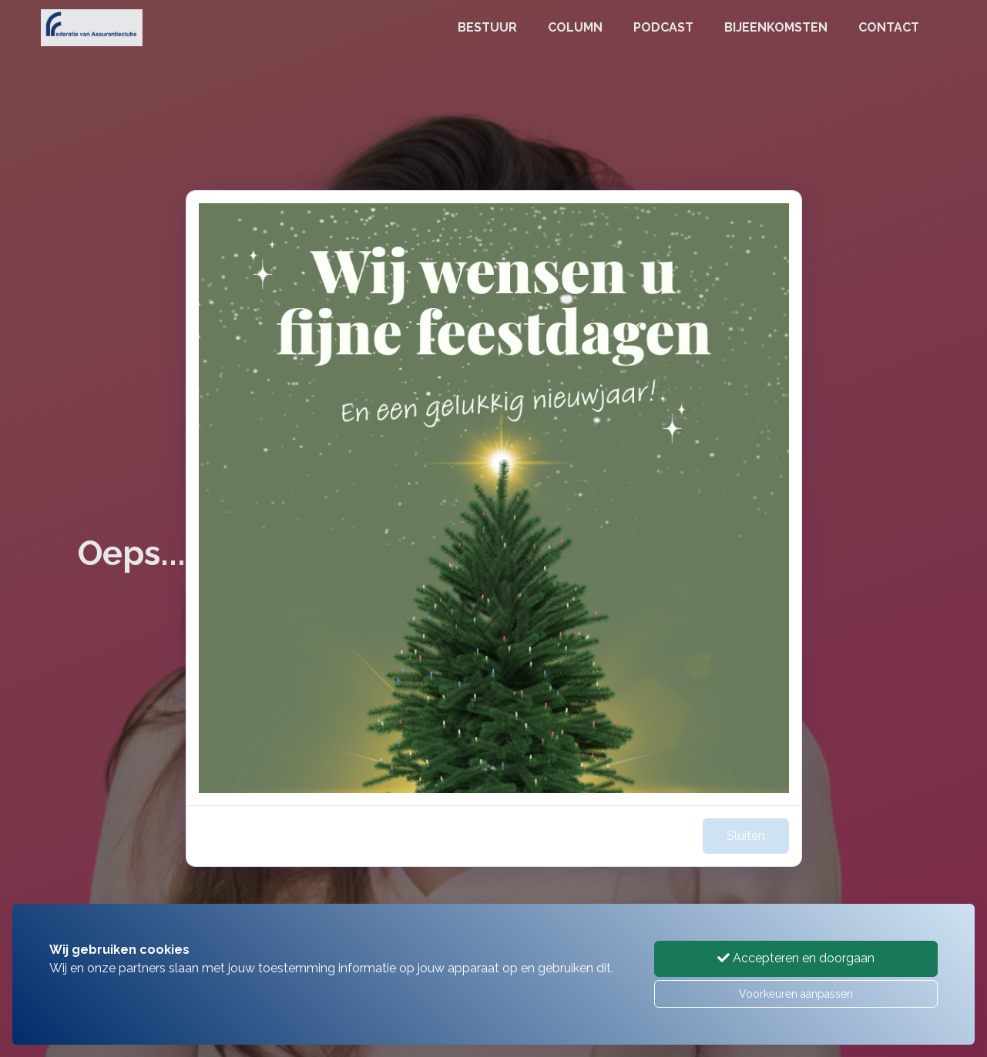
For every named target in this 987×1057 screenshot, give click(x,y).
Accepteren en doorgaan (796, 958)
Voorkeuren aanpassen (796, 994)
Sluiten (746, 835)
